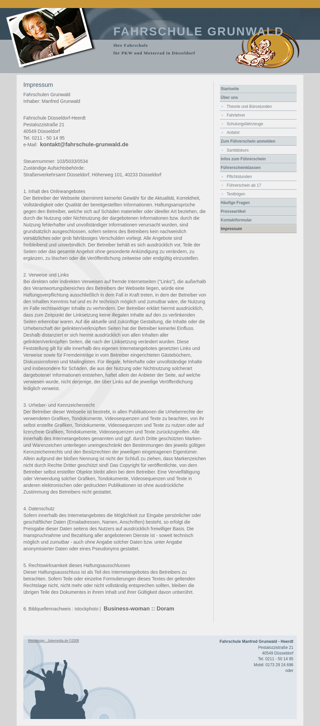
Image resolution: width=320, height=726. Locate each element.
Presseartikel (233, 211)
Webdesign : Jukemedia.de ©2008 (53, 641)
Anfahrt (233, 132)
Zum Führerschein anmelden (248, 141)
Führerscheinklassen (241, 167)
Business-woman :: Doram (138, 608)
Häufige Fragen (235, 202)
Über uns (229, 97)
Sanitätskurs (238, 150)
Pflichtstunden (239, 176)
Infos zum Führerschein (243, 159)
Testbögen (236, 194)
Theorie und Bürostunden (249, 106)
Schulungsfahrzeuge (245, 124)
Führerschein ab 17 (244, 185)
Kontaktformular (236, 220)
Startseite (230, 88)
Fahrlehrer (236, 115)
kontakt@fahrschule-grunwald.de (84, 144)
